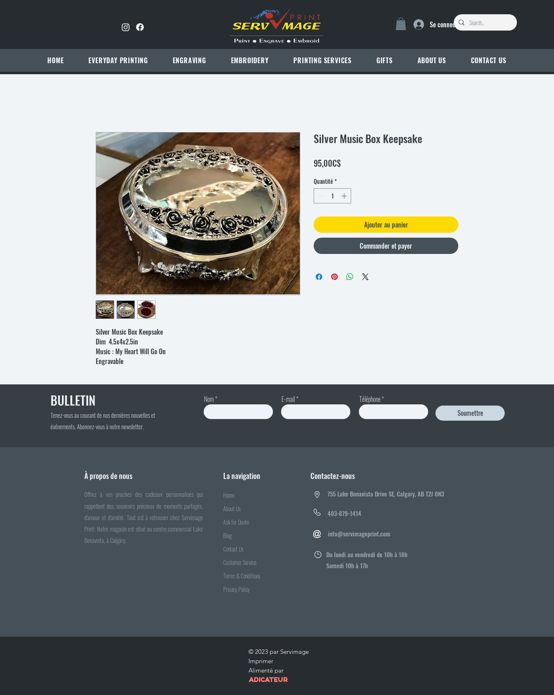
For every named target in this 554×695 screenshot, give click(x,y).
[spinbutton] (332, 196)
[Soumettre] (470, 413)
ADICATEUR (268, 680)
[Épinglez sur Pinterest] (334, 277)
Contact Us (233, 549)
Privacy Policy (236, 589)
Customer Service (239, 562)
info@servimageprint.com (359, 533)
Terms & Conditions (241, 575)
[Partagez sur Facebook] (319, 277)
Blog (227, 535)
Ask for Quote (236, 522)
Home (228, 495)
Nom (209, 399)
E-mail (288, 399)
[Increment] (345, 196)
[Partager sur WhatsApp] (350, 277)
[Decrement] (320, 196)
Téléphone (369, 399)
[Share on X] (365, 277)
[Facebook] (140, 27)
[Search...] (484, 22)
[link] (401, 24)
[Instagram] (126, 27)
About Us (232, 508)
